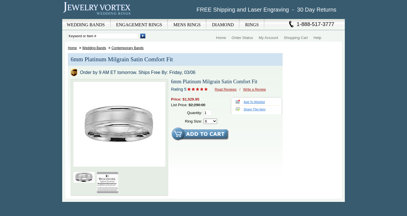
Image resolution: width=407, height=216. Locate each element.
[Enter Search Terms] (103, 36)
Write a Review (254, 89)
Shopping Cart (296, 38)
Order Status (242, 38)
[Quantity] (208, 113)
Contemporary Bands (128, 48)
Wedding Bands (94, 48)
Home (221, 38)
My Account (268, 38)
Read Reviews (226, 89)
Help (317, 38)
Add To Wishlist (254, 102)
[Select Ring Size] (210, 121)
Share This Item (254, 109)
